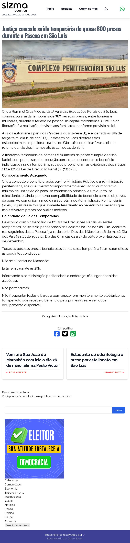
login (31, 396)
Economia (11, 488)
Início (50, 8)
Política (9, 513)
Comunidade (13, 484)
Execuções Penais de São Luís (93, 111)
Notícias (66, 8)
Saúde (9, 517)
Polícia (84, 316)
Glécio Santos (75, 538)
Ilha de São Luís (64, 143)
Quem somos (88, 8)
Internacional (13, 496)
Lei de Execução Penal (39, 169)
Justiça (63, 316)
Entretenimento (14, 492)
